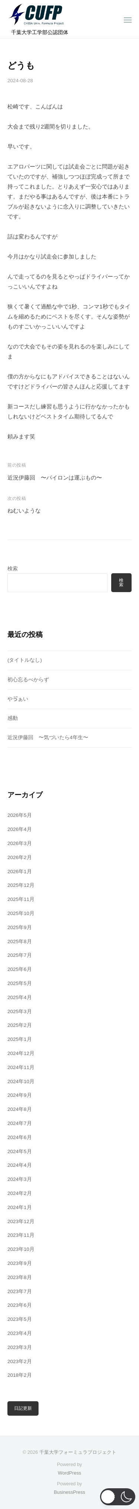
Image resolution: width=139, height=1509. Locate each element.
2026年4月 (19, 829)
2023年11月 (20, 1235)
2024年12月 (20, 1053)
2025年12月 (20, 885)
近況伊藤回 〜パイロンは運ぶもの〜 (54, 477)
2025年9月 (19, 927)
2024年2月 (19, 1193)
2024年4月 (19, 1165)
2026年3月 (19, 843)
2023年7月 (19, 1291)
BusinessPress (69, 1492)
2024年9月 (19, 1095)
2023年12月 (20, 1221)
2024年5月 (19, 1151)
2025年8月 (19, 941)
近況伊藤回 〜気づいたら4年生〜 (47, 737)
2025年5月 (19, 983)
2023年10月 (20, 1249)
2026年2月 (19, 857)
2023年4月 (19, 1333)
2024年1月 (19, 1207)
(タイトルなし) (24, 660)
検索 (12, 568)
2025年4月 (19, 997)
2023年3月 (19, 1347)
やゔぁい (17, 699)
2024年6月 (19, 1137)
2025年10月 (20, 913)
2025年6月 (19, 969)
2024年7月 (19, 1123)
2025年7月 (19, 955)
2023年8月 (19, 1277)
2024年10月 (20, 1081)
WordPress (69, 1473)
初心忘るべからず (28, 679)
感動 (12, 718)
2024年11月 (20, 1067)
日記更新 (23, 1408)
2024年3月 (19, 1179)
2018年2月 (19, 1375)
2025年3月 (19, 1011)
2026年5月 (19, 815)
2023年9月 (19, 1263)
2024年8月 (19, 1109)
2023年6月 (19, 1305)
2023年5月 (19, 1319)
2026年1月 (19, 871)
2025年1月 (19, 1039)
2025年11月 (20, 899)
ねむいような (24, 510)
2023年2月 (19, 1361)
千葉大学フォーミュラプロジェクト (77, 1452)
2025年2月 (19, 1025)
